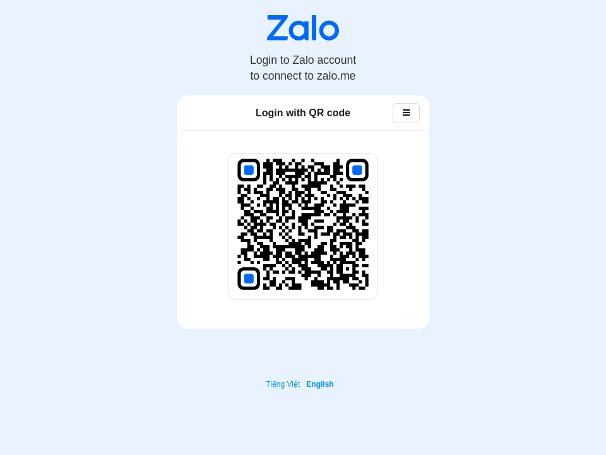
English (319, 384)
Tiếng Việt (283, 384)
